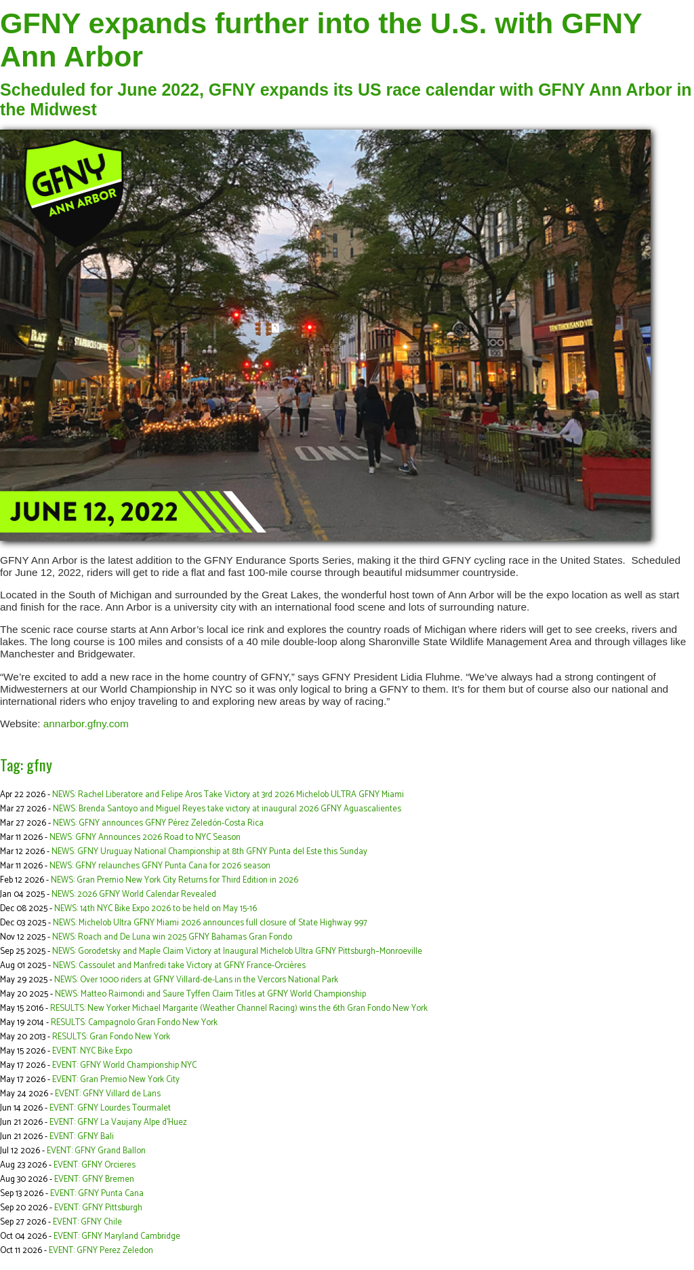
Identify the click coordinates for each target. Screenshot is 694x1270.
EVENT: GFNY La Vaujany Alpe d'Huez (118, 1122)
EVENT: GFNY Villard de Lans (108, 1094)
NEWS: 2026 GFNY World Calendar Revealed (134, 894)
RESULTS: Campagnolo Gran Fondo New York (134, 1023)
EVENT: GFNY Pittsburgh (98, 1208)
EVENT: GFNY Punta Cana (97, 1194)
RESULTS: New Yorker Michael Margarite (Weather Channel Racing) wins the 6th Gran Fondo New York (239, 1008)
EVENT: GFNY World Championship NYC (124, 1065)
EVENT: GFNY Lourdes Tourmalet (110, 1108)
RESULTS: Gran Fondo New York (111, 1037)
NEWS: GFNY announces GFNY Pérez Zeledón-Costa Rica (158, 823)
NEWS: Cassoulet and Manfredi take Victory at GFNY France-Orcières (179, 966)
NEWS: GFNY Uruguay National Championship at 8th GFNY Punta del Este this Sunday (209, 852)
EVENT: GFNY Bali (81, 1137)
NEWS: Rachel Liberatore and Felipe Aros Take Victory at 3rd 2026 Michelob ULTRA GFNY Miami (228, 795)
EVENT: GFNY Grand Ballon (96, 1151)
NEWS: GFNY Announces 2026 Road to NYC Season (145, 837)
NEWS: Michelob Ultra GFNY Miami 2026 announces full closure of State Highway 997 (210, 923)
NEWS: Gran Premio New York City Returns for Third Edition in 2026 (174, 880)
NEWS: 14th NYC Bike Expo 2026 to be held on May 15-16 (155, 909)
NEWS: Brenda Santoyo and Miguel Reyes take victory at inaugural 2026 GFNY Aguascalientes (227, 809)
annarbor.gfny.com (86, 723)
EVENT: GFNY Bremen (94, 1179)
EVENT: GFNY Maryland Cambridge (117, 1236)
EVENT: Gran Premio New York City (116, 1080)
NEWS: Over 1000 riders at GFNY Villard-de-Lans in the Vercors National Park (196, 980)
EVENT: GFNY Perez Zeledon (101, 1251)
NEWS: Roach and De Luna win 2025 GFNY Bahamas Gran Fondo (172, 937)
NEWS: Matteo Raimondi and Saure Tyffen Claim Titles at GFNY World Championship (210, 994)
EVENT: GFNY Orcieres (95, 1165)
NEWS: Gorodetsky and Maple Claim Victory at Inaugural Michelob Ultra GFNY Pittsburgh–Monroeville (237, 951)
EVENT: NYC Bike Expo (92, 1051)
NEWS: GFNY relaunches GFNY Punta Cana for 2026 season (159, 866)
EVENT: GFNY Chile (87, 1222)
